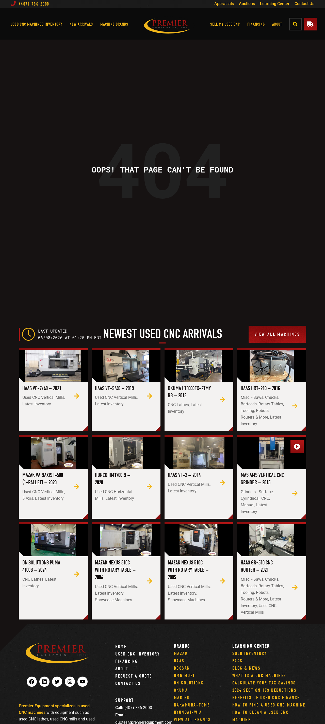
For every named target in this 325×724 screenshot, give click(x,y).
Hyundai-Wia (188, 712)
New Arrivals (81, 24)
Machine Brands (114, 24)
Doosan (182, 668)
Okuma (181, 690)
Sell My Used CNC (225, 24)
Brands (182, 646)
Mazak (181, 653)
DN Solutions (189, 683)
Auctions (247, 3)
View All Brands (192, 719)
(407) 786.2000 (30, 4)
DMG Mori (184, 675)
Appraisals (224, 3)
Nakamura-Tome (192, 705)
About (277, 24)
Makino (182, 697)
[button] (295, 24)
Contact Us (304, 3)
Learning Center (274, 3)
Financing (256, 24)
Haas (179, 661)
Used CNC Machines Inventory (36, 24)
